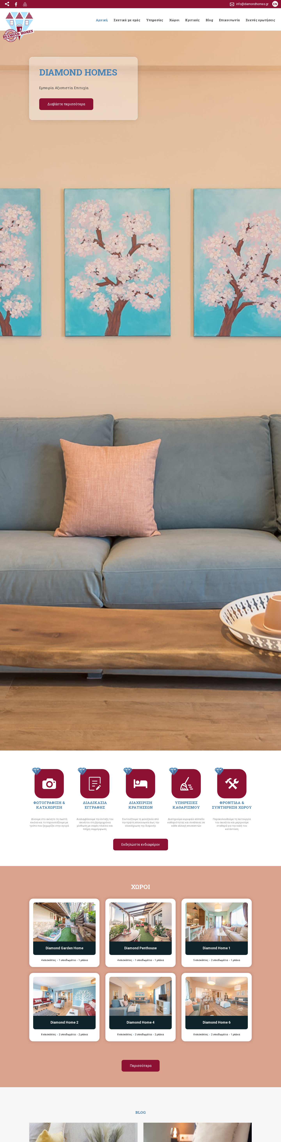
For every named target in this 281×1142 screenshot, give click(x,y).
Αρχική (102, 20)
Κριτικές (192, 20)
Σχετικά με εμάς (127, 20)
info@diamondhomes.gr (55, 1115)
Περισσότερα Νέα (140, 728)
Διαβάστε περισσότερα (66, 104)
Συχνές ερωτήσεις (260, 20)
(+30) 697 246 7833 (52, 1121)
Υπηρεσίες (154, 20)
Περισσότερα (140, 456)
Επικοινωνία (229, 20)
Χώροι (174, 20)
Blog (209, 20)
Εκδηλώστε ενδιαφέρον (140, 235)
